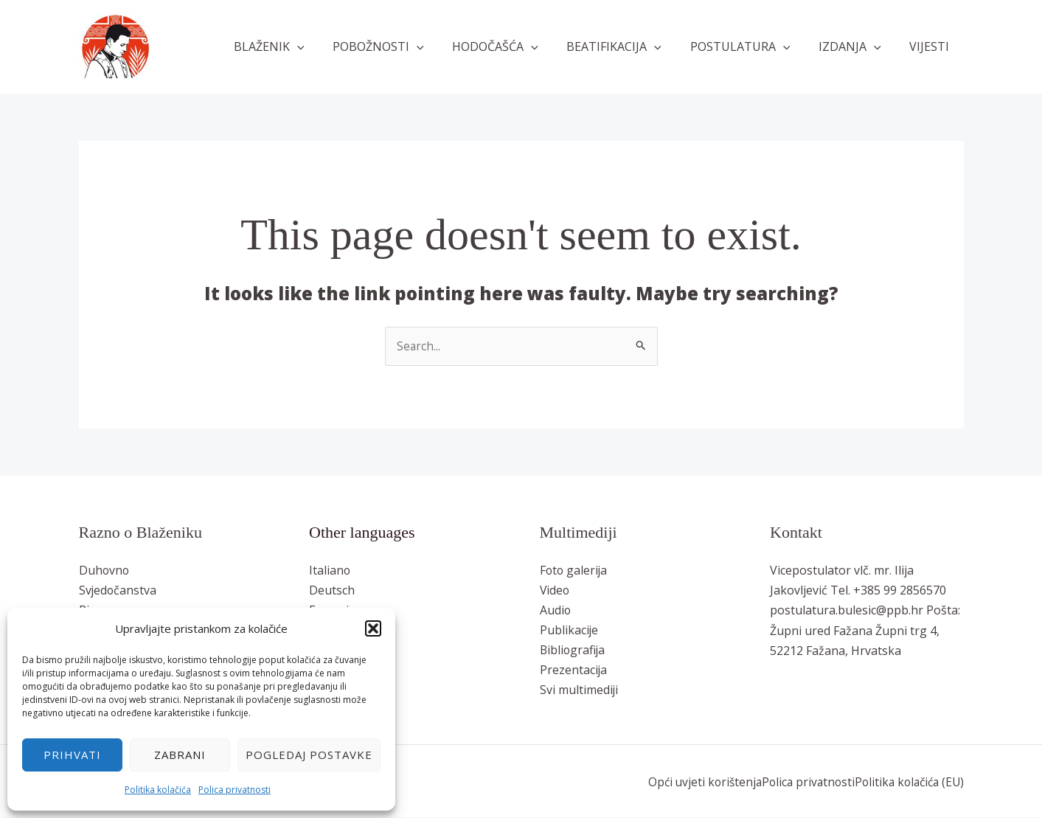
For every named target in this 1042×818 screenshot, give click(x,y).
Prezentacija (574, 671)
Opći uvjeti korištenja (694, 782)
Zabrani (180, 754)
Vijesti (932, 46)
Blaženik (300, 46)
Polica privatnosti (234, 789)
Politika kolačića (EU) (906, 782)
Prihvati (72, 754)
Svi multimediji (579, 691)
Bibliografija (573, 651)
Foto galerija (574, 571)
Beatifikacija (631, 46)
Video (555, 591)
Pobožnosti (405, 46)
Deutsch (332, 591)
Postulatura (752, 46)
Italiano (330, 571)
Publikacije (569, 631)
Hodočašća (517, 46)
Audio (556, 611)
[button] (373, 628)
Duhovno (105, 571)
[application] (329, 46)
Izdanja (857, 46)
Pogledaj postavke (309, 754)
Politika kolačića (158, 789)
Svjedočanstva (118, 591)
